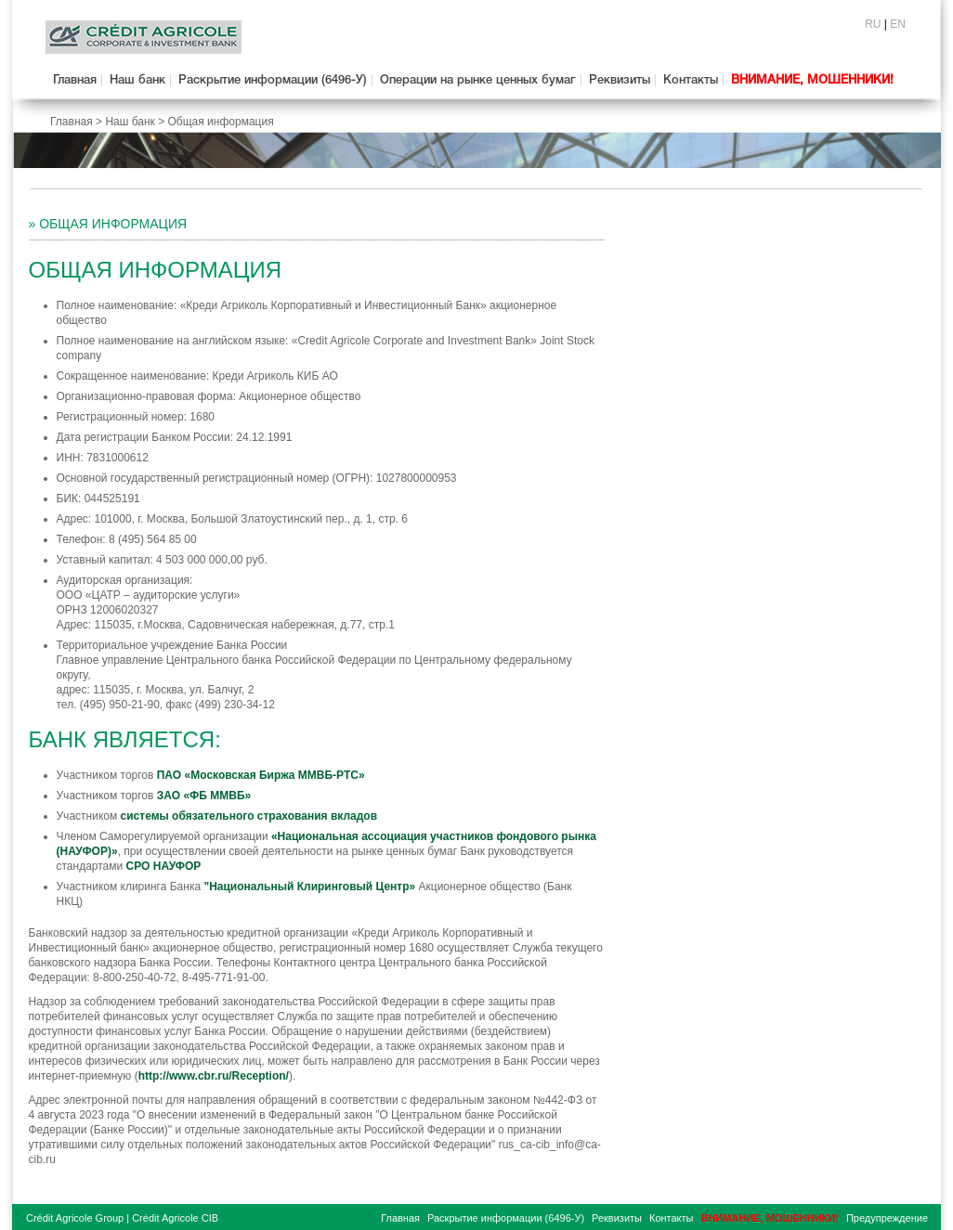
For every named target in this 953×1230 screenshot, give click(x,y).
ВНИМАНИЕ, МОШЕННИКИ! (812, 80)
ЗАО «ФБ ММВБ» (204, 795)
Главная (75, 80)
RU (873, 24)
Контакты (690, 80)
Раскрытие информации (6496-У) (272, 80)
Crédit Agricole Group (75, 1218)
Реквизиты (619, 80)
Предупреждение (887, 1218)
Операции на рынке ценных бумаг (478, 80)
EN (898, 24)
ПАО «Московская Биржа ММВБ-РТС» (261, 775)
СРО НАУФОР (164, 866)
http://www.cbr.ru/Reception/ (213, 1075)
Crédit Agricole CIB (175, 1218)
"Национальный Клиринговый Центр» (309, 886)
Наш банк (137, 80)
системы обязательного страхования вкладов (249, 815)
